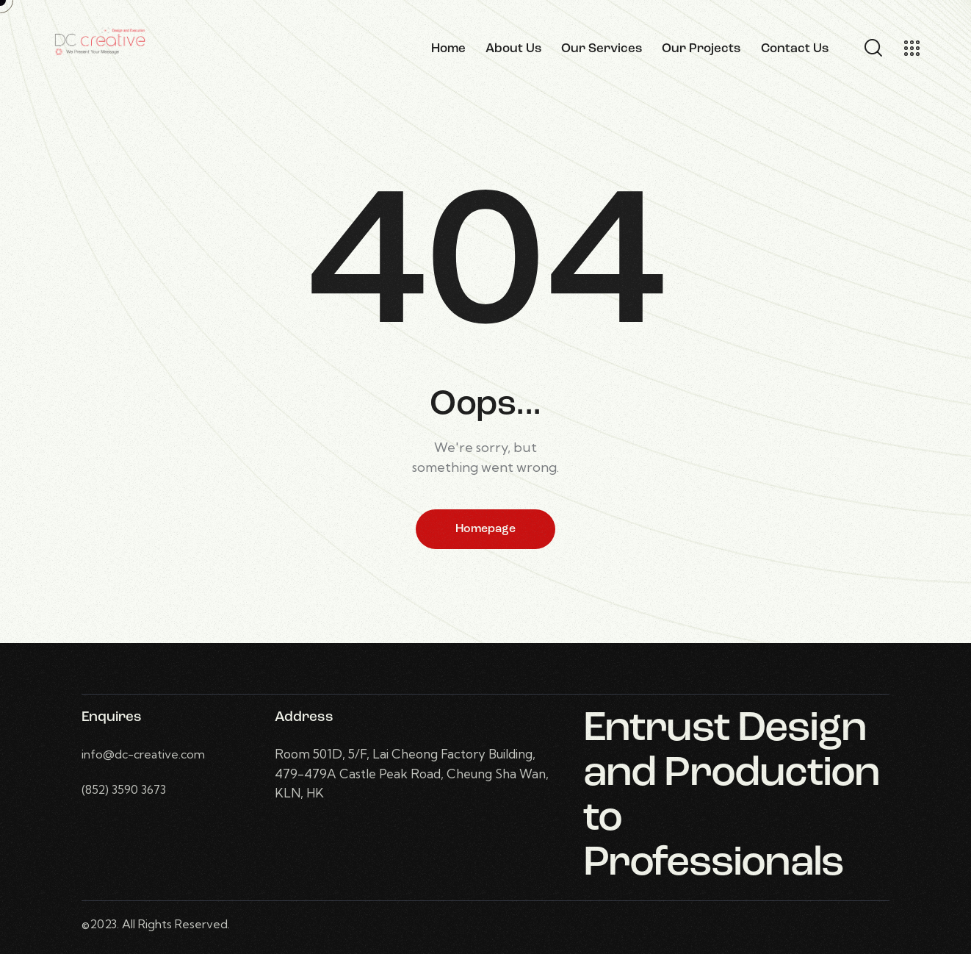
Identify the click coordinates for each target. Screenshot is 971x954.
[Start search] (872, 48)
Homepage (485, 529)
